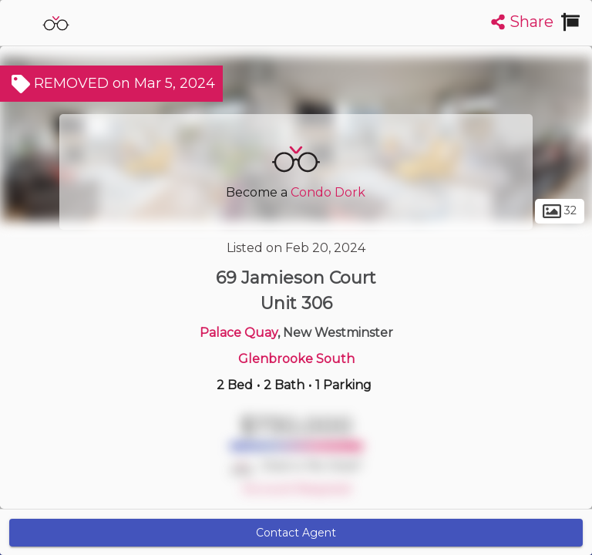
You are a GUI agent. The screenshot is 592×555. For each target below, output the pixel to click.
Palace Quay (239, 332)
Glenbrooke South (296, 359)
